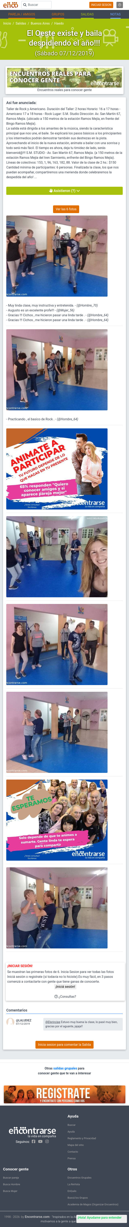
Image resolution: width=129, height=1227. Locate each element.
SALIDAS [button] (87, 14)
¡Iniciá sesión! (65, 987)
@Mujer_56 (65, 310)
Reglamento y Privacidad (82, 1138)
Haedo (59, 23)
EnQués (72, 1191)
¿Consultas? (65, 997)
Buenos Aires (40, 23)
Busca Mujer (10, 1191)
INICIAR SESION (101, 4)
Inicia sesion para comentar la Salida (64, 1045)
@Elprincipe (52, 1022)
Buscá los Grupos (78, 1197)
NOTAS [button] (115, 14)
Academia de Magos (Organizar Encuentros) (93, 1204)
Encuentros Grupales (80, 1177)
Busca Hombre (11, 1184)
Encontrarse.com (37, 1217)
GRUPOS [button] (58, 14)
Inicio (7, 23)
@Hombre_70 (87, 305)
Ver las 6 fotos (66, 209)
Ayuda (71, 1131)
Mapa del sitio (76, 1145)
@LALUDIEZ (23, 1020)
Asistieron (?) (64, 191)
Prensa (72, 1158)
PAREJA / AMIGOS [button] (21, 14)
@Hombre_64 (97, 315)
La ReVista (74, 1184)
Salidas (21, 23)
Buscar (72, 1124)
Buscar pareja (11, 1177)
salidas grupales (65, 1068)
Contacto (73, 1151)
